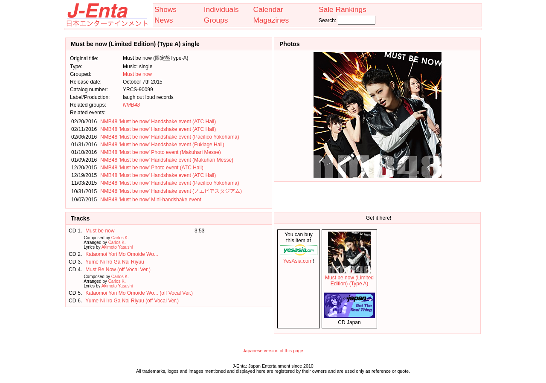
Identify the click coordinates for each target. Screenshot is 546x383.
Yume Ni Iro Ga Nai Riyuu (114, 262)
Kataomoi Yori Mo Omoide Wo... (121, 254)
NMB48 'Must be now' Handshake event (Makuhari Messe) (166, 160)
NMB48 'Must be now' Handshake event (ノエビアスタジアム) (171, 191)
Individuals (221, 9)
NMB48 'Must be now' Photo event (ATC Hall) (151, 168)
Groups (216, 20)
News (163, 20)
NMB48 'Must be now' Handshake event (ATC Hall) (158, 122)
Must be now (137, 74)
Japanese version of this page (273, 350)
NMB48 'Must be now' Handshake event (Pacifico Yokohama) (169, 137)
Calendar (268, 9)
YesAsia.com (298, 258)
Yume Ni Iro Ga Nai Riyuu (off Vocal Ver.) (132, 301)
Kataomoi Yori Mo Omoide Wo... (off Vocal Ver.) (139, 293)
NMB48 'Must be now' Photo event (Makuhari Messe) (160, 152)
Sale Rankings (342, 9)
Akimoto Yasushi (117, 247)
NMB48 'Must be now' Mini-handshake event (150, 200)
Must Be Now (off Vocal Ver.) (118, 270)
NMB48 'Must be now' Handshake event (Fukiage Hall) (162, 145)
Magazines (271, 20)
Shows (165, 9)
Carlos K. (120, 237)
